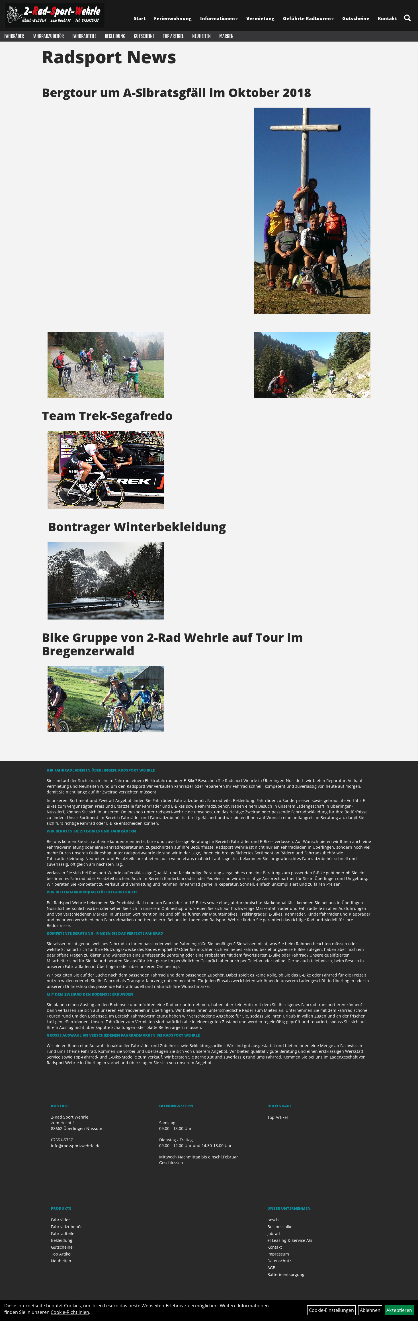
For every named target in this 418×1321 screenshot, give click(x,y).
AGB (271, 1267)
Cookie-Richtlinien (70, 1312)
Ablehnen (370, 1310)
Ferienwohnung (173, 18)
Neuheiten (201, 36)
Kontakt (387, 18)
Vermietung (260, 18)
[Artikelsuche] (407, 18)
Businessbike (279, 1226)
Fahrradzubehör (48, 36)
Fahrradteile (84, 36)
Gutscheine (355, 18)
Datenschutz (279, 1260)
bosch (273, 1219)
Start (140, 18)
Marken (226, 36)
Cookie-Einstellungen (331, 1310)
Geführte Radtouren (308, 18)
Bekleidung (115, 36)
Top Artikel (173, 36)
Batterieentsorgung (285, 1274)
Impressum (278, 1254)
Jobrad (273, 1233)
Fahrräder (14, 36)
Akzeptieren (399, 1310)
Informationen (219, 18)
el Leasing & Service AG (289, 1240)
